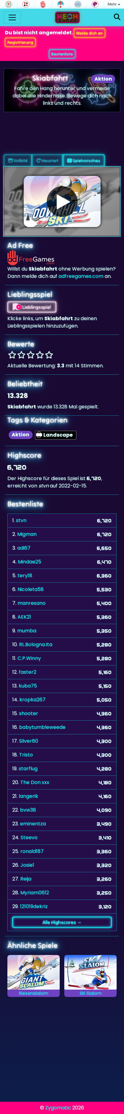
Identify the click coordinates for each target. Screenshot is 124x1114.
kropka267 (32, 699)
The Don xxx (34, 782)
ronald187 (32, 851)
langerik (28, 796)
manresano (32, 603)
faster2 (27, 672)
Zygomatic (58, 1107)
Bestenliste (62, 54)
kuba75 (28, 685)
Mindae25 (29, 561)
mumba (26, 630)
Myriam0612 (34, 892)
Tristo (26, 754)
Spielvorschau (83, 160)
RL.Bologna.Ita (35, 644)
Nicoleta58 (31, 589)
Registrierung (20, 42)
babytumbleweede (42, 727)
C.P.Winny (29, 658)
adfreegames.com (80, 276)
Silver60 (28, 741)
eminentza (33, 823)
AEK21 (24, 616)
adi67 (23, 547)
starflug (28, 768)
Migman (27, 534)
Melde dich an (89, 33)
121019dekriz (34, 906)
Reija (25, 878)
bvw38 (28, 809)
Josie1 (27, 865)
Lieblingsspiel (32, 307)
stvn (21, 520)
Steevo (29, 837)
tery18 (25, 575)
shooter (28, 713)
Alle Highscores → (62, 922)
